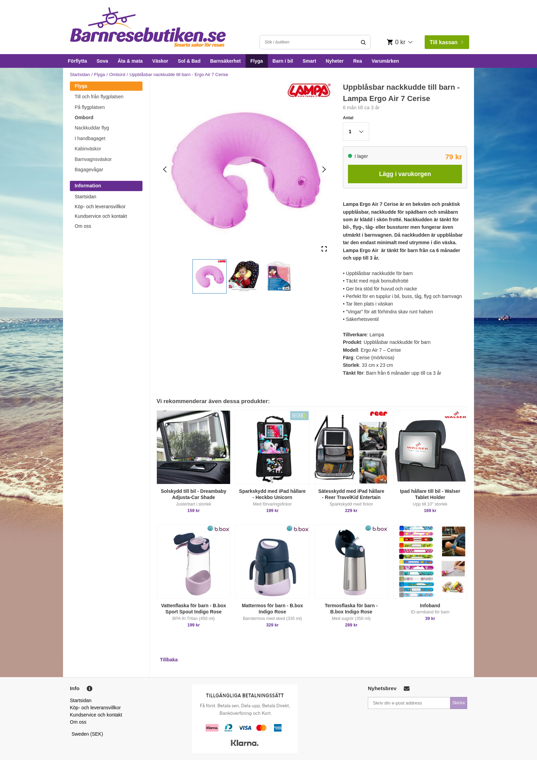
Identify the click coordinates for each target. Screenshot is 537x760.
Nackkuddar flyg (92, 127)
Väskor (160, 61)
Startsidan (80, 74)
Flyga (256, 61)
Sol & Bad (189, 61)
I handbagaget (90, 138)
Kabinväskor (88, 148)
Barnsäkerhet (225, 61)
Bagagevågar (89, 169)
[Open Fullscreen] (324, 249)
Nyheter (335, 61)
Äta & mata (129, 61)
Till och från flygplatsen (99, 96)
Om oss (83, 226)
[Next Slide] (324, 169)
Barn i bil (283, 61)
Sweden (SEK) (87, 734)
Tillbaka (169, 659)
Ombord (117, 74)
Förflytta (77, 61)
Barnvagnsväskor (93, 159)
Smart (309, 61)
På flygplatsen (90, 107)
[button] (209, 276)
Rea (357, 61)
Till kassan (446, 42)
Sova (102, 61)
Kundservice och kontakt (101, 216)
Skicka (458, 702)
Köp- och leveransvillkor (100, 206)
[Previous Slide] (165, 169)
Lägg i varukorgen (405, 174)
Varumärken (385, 61)
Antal (348, 117)
